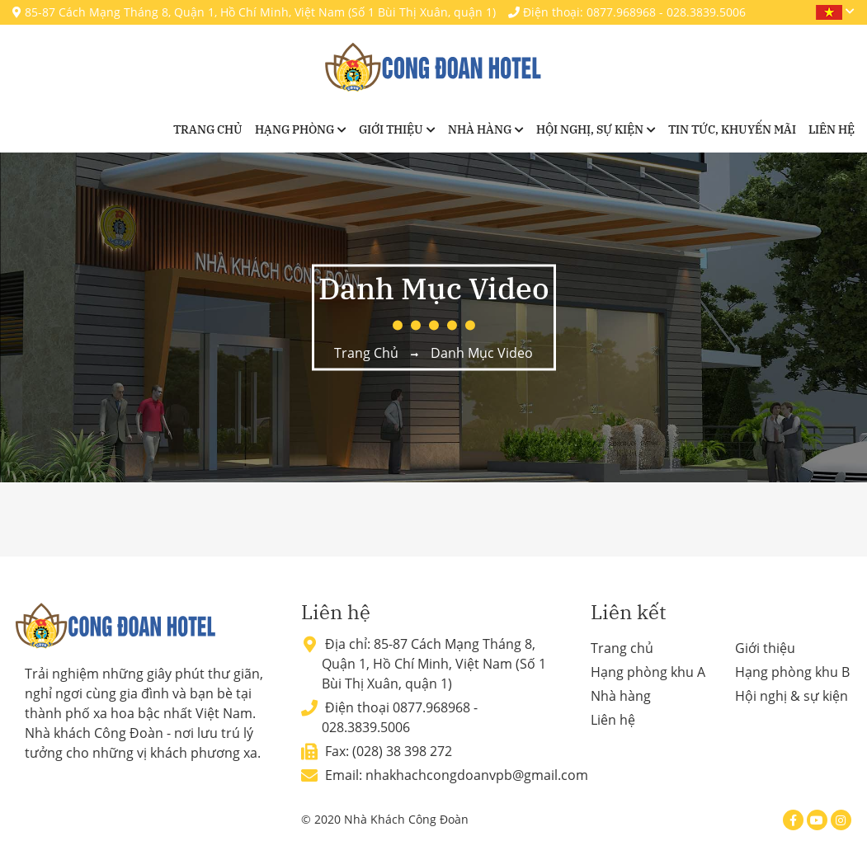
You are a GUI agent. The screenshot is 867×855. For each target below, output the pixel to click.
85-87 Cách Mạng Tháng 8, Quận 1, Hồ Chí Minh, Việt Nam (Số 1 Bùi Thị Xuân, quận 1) (254, 12)
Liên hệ (831, 129)
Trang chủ (208, 129)
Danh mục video (482, 353)
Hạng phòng (294, 129)
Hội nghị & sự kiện (791, 696)
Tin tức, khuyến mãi (732, 129)
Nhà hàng (479, 129)
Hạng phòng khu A (648, 672)
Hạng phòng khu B (792, 672)
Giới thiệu (391, 129)
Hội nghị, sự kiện (589, 129)
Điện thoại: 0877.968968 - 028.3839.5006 (627, 12)
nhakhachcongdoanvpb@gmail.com (476, 775)
